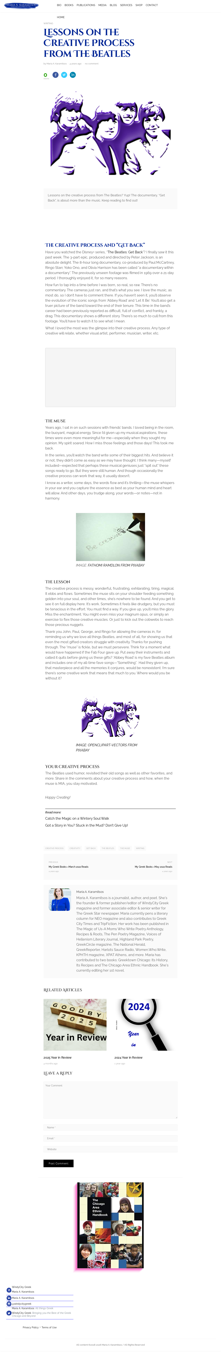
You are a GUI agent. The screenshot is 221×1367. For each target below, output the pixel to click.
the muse (125, 864)
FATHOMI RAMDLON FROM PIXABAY (116, 581)
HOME (61, 17)
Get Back (91, 864)
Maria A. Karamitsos (23, 1307)
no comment (91, 79)
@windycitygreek (21, 1319)
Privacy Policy (31, 1343)
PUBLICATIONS (86, 5)
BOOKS (69, 5)
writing (140, 864)
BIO (59, 5)
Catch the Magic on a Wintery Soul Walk (77, 834)
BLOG (113, 5)
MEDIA (102, 5)
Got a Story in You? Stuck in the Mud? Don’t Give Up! (86, 841)
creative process (54, 864)
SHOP (139, 5)
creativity (75, 864)
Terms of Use (49, 1343)
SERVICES (126, 5)
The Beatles (108, 864)
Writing (48, 23)
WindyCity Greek (21, 1303)
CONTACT (152, 5)
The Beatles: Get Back (125, 268)
